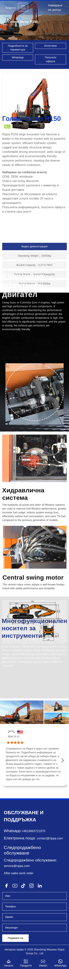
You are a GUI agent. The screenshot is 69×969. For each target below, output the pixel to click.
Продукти (26, 962)
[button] (62, 760)
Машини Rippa (55, 949)
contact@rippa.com (50, 838)
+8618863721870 (33, 831)
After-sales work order (18, 873)
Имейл (43, 962)
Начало (8, 962)
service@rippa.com (17, 865)
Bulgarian (11, 7)
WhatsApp (18, 57)
